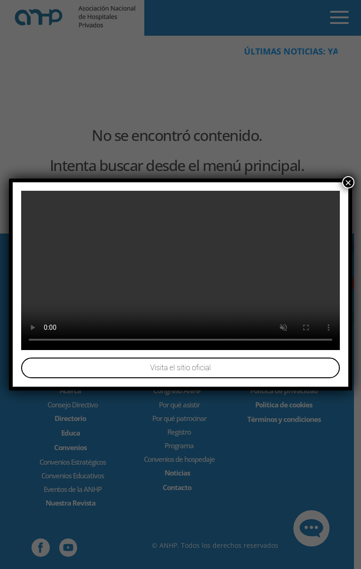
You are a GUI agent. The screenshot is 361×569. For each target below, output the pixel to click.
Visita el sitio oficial (180, 367)
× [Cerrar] (348, 182)
